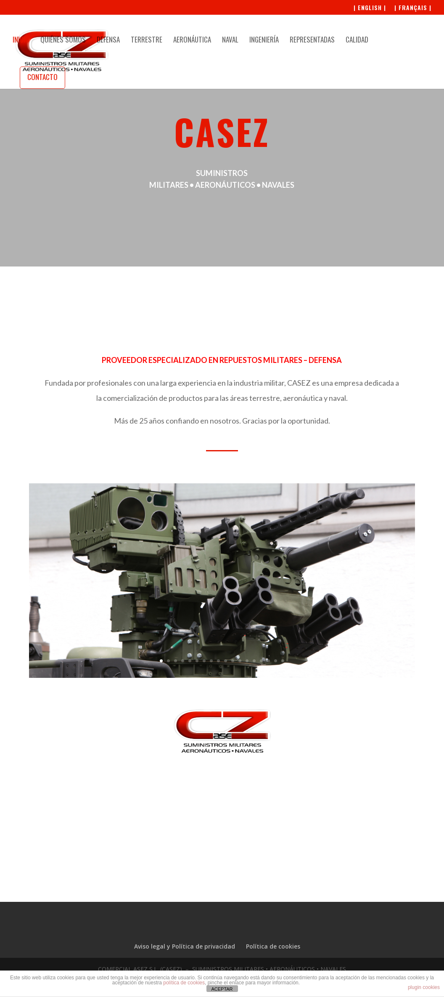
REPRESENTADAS (312, 41)
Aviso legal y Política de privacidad (184, 946)
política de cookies (184, 983)
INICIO (21, 41)
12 (239, 660)
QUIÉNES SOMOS (63, 41)
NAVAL (230, 41)
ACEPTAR (222, 989)
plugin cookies (424, 987)
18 (282, 660)
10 (225, 660)
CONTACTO (42, 77)
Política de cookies (273, 946)
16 (268, 660)
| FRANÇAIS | (412, 8)
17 (275, 660)
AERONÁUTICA (192, 41)
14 (254, 660)
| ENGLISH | (370, 8)
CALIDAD (357, 41)
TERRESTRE (146, 41)
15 (261, 660)
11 (232, 660)
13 (247, 660)
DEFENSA (108, 41)
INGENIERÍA (264, 41)
